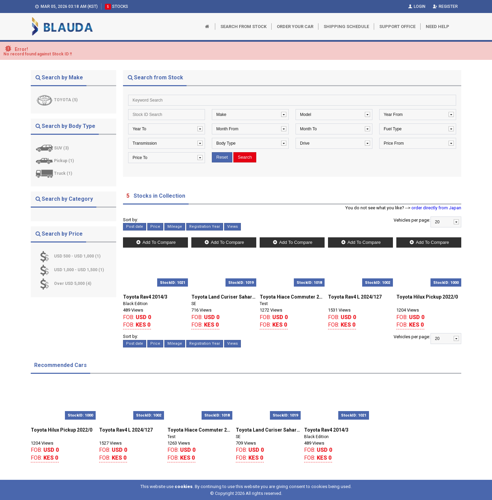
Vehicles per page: (412, 220)
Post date (134, 226)
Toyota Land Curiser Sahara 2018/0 (223, 297)
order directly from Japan (436, 207)
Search (245, 157)
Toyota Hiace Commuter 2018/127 (292, 297)
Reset (222, 157)
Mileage (174, 226)
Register (445, 6)
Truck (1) (63, 173)
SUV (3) (61, 148)
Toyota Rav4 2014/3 (145, 297)
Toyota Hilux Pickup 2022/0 (427, 297)
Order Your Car (295, 26)
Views (232, 226)
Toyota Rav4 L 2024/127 (355, 297)
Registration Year (204, 226)
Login (416, 6)
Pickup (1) (64, 160)
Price (155, 226)
